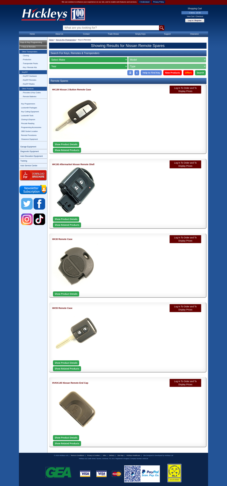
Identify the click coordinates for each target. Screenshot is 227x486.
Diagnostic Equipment (29, 151)
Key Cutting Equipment (30, 112)
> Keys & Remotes (28, 47)
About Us (59, 34)
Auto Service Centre (28, 166)
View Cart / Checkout (195, 16)
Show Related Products (67, 150)
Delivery (112, 455)
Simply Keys (140, 34)
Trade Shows (113, 34)
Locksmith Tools (27, 116)
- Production (26, 59)
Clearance (194, 34)
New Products (172, 72)
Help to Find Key (151, 72)
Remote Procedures (29, 135)
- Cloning (25, 56)
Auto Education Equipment (31, 156)
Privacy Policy (158, 2)
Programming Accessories (31, 127)
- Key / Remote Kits (29, 67)
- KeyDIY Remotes (29, 80)
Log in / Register (194, 20)
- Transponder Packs (30, 63)
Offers (188, 72)
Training (23, 161)
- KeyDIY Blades (28, 84)
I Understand (144, 2)
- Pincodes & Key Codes (31, 93)
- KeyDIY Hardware (29, 76)
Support (167, 34)
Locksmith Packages (29, 108)
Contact (86, 34)
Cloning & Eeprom (28, 119)
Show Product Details (66, 144)
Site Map (120, 455)
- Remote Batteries (29, 96)
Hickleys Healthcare (133, 455)
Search (200, 72)
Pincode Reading (27, 123)
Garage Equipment (28, 147)
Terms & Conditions (77, 455)
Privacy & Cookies (93, 455)
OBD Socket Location (29, 131)
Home (32, 34)
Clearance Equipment (29, 139)
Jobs (104, 455)
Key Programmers (28, 104)
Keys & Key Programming (31, 42)
